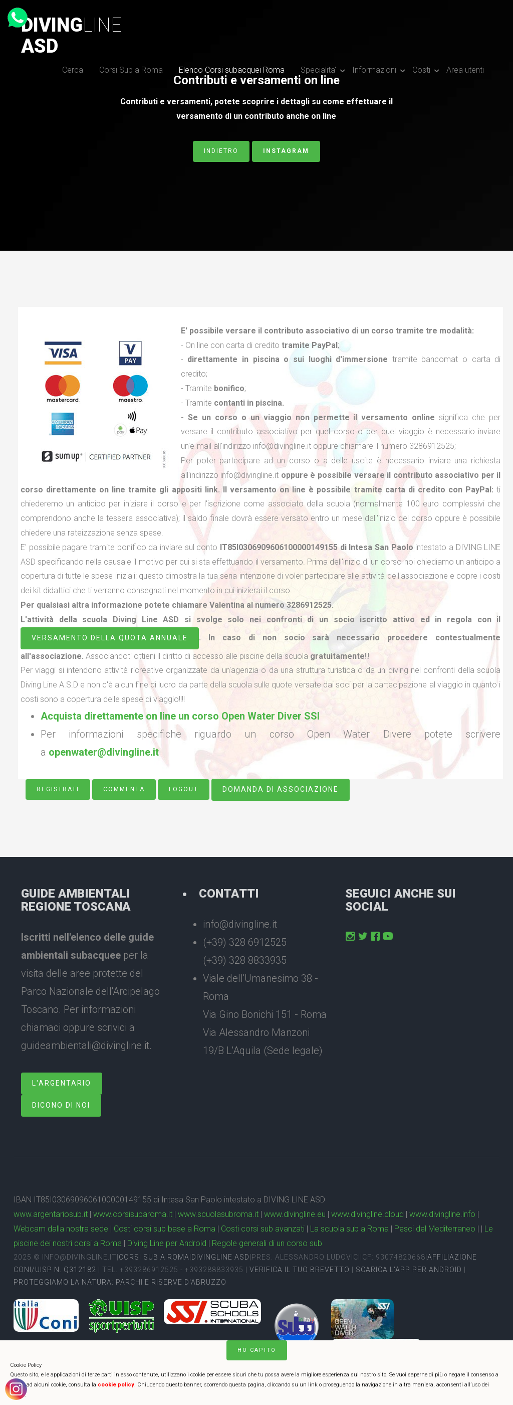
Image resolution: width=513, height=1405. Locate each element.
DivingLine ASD (220, 1257)
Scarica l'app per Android (409, 1270)
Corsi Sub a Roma (131, 70)
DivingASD (71, 35)
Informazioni (374, 70)
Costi (421, 70)
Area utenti (465, 70)
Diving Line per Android (166, 1243)
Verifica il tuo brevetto (299, 1270)
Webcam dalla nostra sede (61, 1229)
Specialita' (318, 70)
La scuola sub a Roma (349, 1229)
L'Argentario (61, 1083)
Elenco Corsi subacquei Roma (232, 70)
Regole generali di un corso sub (267, 1243)
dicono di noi (61, 1105)
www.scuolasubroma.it (218, 1214)
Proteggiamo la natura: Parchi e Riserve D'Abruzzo (120, 1282)
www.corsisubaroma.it (132, 1214)
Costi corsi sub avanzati (263, 1229)
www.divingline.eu (295, 1214)
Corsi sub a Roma (154, 1257)
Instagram (286, 150)
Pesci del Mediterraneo (434, 1229)
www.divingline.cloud (367, 1214)
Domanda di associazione (280, 789)
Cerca (72, 70)
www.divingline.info (442, 1214)
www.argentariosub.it (51, 1214)
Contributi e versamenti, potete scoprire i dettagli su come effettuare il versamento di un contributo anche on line (256, 109)
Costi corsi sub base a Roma (164, 1229)
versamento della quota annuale (110, 638)
